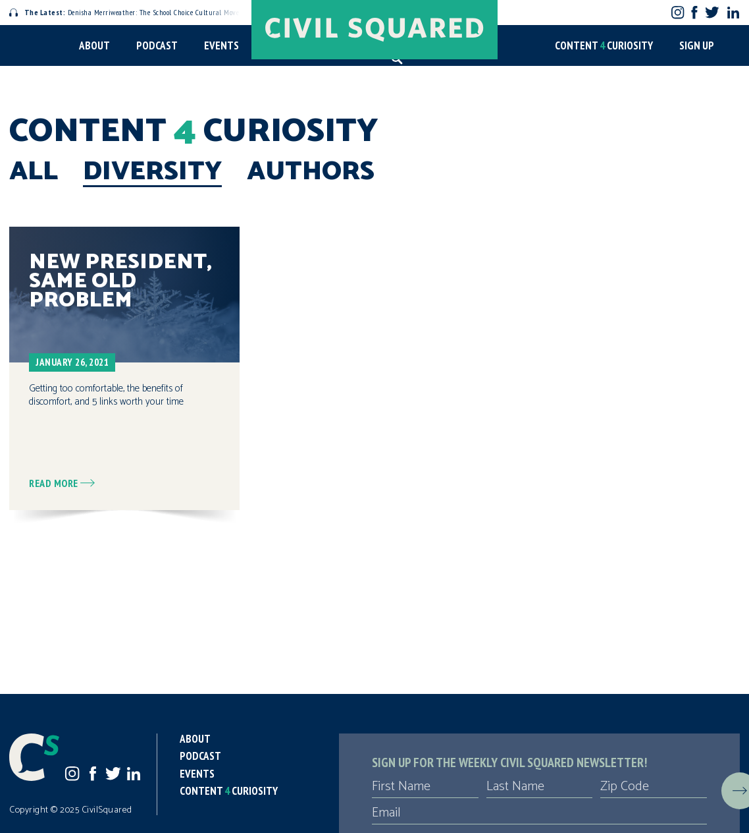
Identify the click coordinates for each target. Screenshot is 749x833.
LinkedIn (733, 12)
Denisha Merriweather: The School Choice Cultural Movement (132, 12)
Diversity (152, 172)
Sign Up (696, 45)
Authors (310, 172)
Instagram (677, 12)
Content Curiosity (604, 45)
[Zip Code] (653, 787)
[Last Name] (539, 787)
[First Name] (425, 787)
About (94, 45)
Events (221, 45)
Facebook (695, 12)
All (33, 172)
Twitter (712, 12)
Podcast (157, 45)
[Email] (539, 813)
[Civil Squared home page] (374, 29)
